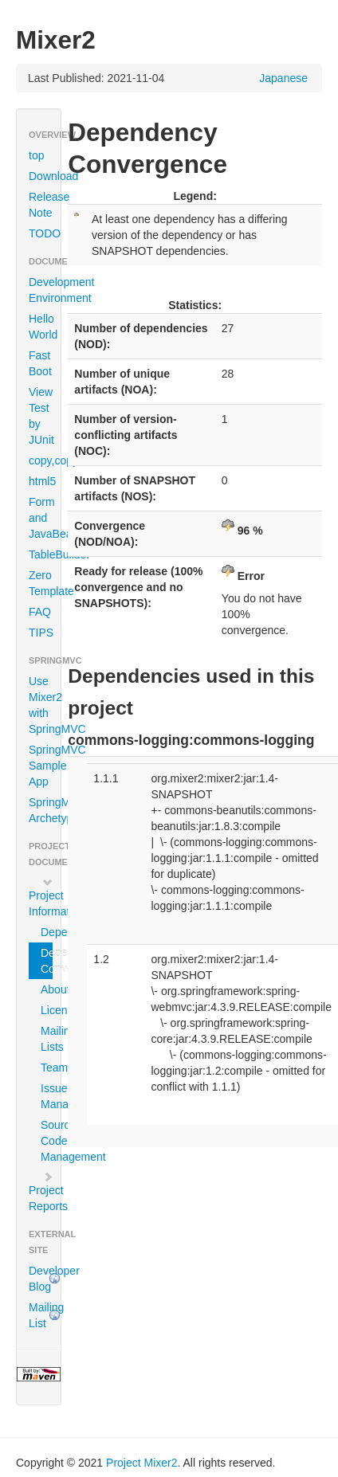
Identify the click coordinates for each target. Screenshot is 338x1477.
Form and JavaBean (45, 518)
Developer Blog (45, 1278)
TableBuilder (45, 554)
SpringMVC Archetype (45, 810)
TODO (45, 233)
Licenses (47, 1010)
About (47, 989)
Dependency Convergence (47, 960)
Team (47, 1067)
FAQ (40, 611)
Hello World (43, 326)
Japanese (283, 78)
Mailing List (45, 1315)
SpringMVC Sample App (45, 765)
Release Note (45, 204)
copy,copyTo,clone (45, 460)
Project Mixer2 (141, 1462)
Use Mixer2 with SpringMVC (45, 705)
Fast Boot (40, 363)
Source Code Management (47, 1141)
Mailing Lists (47, 1038)
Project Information (45, 897)
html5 (42, 481)
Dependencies (47, 932)
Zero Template (45, 583)
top (36, 155)
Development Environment (45, 290)
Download (45, 176)
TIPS (41, 632)
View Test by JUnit (41, 416)
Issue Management (47, 1096)
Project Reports (45, 1192)
